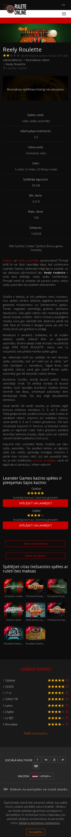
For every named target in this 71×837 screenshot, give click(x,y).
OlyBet (36, 511)
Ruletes (8, 260)
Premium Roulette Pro (35, 588)
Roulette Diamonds (13, 635)
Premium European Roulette (57, 612)
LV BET (9, 718)
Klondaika (11, 724)
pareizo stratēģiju (44, 460)
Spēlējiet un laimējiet (35, 503)
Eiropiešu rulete (13, 588)
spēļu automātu (28, 260)
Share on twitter (35, 555)
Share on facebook (35, 543)
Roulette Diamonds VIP (35, 635)
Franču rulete (13, 612)
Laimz (8, 705)
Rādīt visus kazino (35, 733)
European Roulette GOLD (57, 588)
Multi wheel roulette (35, 612)
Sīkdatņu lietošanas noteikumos (39, 823)
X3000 (9, 686)
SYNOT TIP (11, 699)
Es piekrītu (35, 832)
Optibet (36, 488)
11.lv (8, 693)
